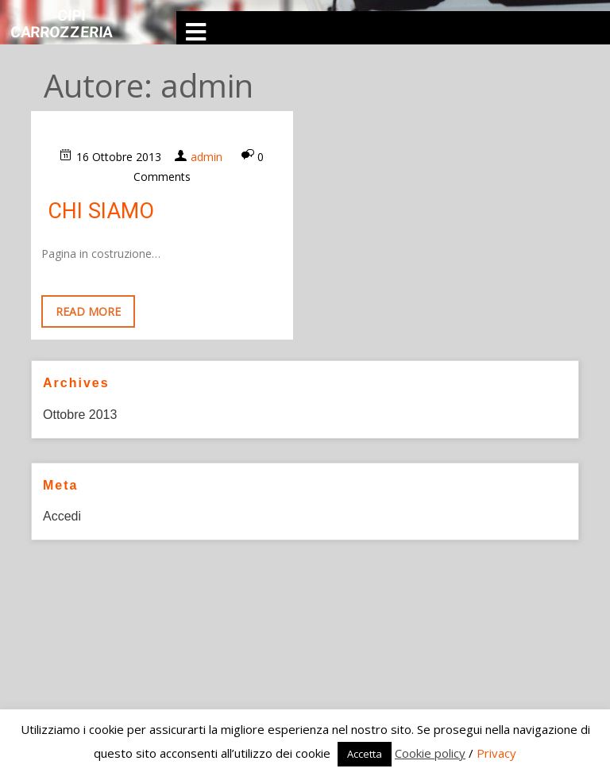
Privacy (496, 753)
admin (206, 156)
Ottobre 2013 (80, 414)
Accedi (62, 516)
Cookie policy (430, 753)
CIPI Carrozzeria (61, 23)
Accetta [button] (364, 754)
